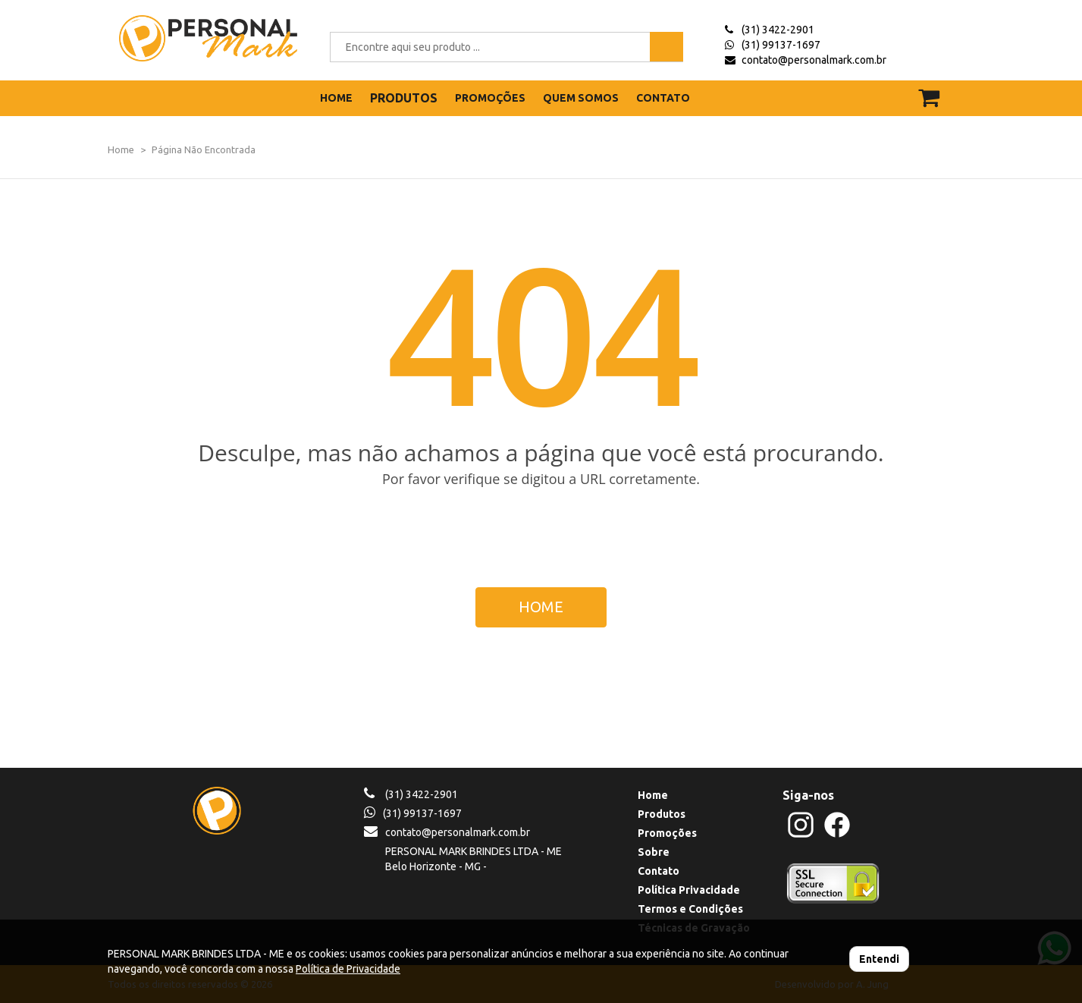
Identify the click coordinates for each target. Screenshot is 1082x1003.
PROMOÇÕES (490, 98)
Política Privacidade (689, 890)
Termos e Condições (690, 909)
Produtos (661, 814)
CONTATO (663, 98)
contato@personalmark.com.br (814, 60)
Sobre (654, 852)
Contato (658, 871)
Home (121, 149)
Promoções (667, 833)
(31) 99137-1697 (781, 45)
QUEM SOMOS (581, 98)
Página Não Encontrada (204, 149)
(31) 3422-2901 (778, 30)
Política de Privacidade (348, 969)
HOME (336, 98)
